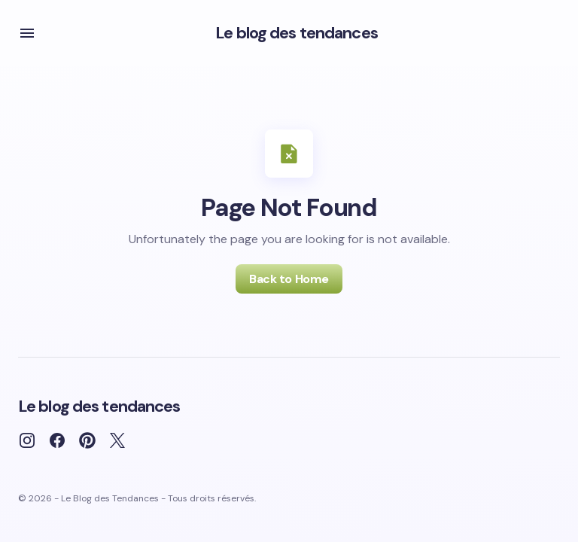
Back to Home (288, 279)
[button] (27, 33)
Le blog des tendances (296, 33)
